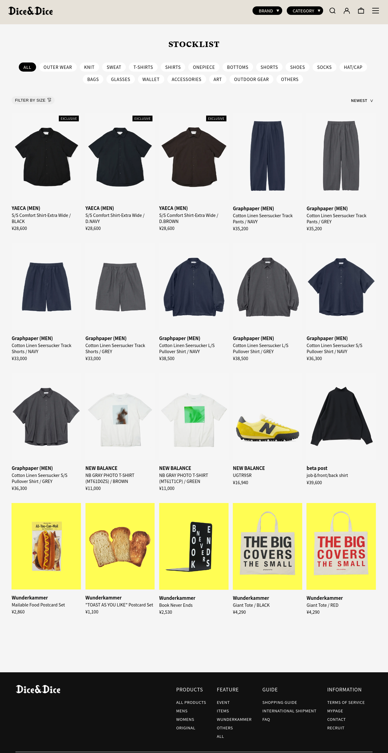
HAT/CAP (353, 64)
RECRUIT (335, 725)
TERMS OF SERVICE (346, 699)
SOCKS (324, 64)
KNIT (89, 64)
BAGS (93, 76)
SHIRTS (173, 64)
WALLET (151, 76)
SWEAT (114, 64)
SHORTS (269, 64)
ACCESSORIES (187, 76)
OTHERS (290, 76)
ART (218, 76)
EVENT (223, 699)
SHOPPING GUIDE (279, 699)
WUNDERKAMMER (234, 716)
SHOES (297, 64)
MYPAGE (335, 708)
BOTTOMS (238, 64)
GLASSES (120, 76)
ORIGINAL (185, 725)
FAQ (266, 716)
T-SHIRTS (143, 64)
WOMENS (185, 716)
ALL (220, 733)
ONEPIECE (204, 64)
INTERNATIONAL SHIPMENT (289, 708)
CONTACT (336, 716)
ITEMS (223, 708)
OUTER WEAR (58, 64)
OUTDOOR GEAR (251, 76)
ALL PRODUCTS (191, 699)
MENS (182, 708)
